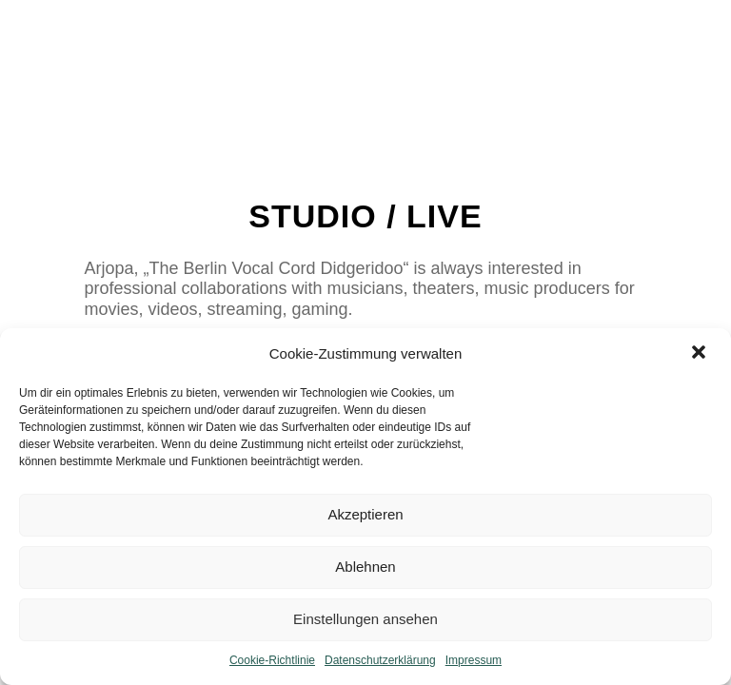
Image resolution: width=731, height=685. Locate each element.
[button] (700, 353)
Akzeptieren (365, 514)
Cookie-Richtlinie (272, 660)
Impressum (473, 660)
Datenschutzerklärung (380, 660)
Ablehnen (365, 566)
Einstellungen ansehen (365, 619)
